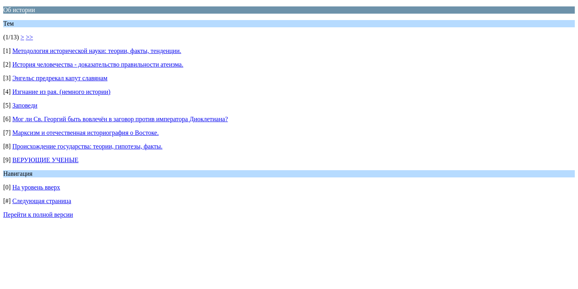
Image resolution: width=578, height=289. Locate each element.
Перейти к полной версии (38, 214)
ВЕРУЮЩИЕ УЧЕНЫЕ (45, 160)
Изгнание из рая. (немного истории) (61, 91)
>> (29, 37)
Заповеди (25, 105)
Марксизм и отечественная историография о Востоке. (85, 132)
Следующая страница (41, 200)
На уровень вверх (36, 187)
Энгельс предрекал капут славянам (60, 78)
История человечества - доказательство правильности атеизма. (97, 64)
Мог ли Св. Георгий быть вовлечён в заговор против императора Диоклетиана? (120, 119)
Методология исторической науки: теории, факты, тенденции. (96, 50)
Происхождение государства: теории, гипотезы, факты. (87, 146)
